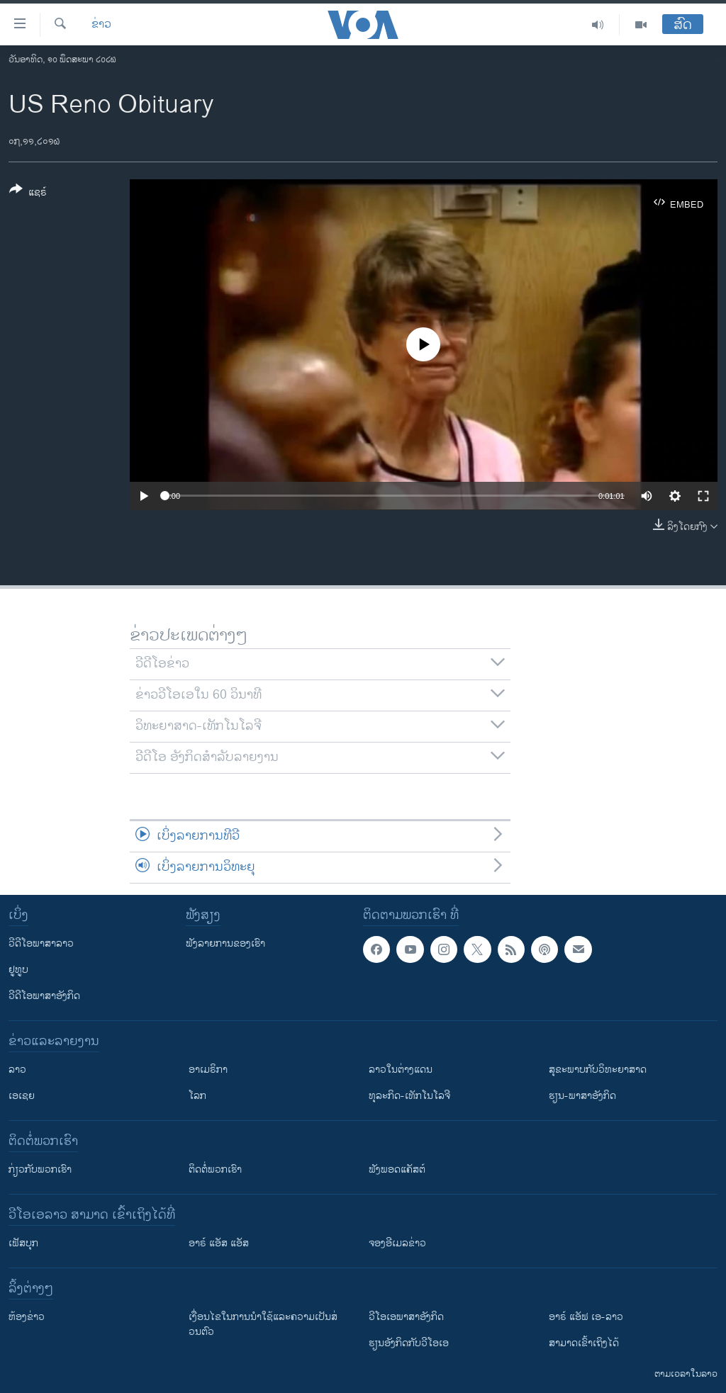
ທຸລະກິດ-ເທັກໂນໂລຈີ (409, 1095)
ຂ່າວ (101, 24)
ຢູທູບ (18, 969)
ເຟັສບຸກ (23, 1243)
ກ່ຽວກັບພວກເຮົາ (40, 1169)
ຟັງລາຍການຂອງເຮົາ (225, 943)
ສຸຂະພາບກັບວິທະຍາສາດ (598, 1069)
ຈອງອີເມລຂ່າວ (397, 1243)
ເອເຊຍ (22, 1095)
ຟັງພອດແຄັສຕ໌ (397, 1169)
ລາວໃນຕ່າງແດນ (400, 1069)
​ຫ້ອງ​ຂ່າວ (27, 1316)
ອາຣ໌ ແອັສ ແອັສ (219, 1243)
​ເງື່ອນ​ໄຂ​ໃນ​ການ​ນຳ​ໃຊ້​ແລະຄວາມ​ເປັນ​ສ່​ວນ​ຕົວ (263, 1324)
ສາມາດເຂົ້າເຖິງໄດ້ (584, 1343)
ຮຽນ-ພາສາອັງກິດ (582, 1095)
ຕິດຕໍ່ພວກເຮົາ (215, 1169)
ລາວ (17, 1069)
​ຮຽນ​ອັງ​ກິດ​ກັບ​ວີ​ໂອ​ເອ (409, 1343)
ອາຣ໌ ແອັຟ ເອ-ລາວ (586, 1316)
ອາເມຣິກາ (208, 1069)
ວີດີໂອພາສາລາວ (41, 943)
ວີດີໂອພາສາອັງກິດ (44, 995)
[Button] (28, 193)
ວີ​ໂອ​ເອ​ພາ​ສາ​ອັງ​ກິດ (406, 1316)
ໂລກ (197, 1095)
